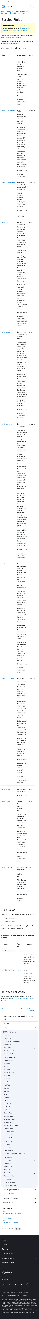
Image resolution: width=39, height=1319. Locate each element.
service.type (6, 802)
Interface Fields (8, 1107)
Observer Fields (8, 1116)
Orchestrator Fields (9, 1119)
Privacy (20, 1292)
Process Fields (8, 1135)
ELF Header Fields (9, 1072)
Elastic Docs (5, 11)
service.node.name (8, 424)
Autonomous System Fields (12, 1041)
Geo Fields (7, 1091)
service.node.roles (8, 679)
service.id (5, 222)
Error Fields (7, 1079)
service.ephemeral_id (8, 183)
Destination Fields (9, 1060)
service (19, 951)
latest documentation (20, 30)
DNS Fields (7, 1066)
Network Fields (8, 1113)
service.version (7, 867)
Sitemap (26, 1292)
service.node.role (7, 564)
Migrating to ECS (8, 1194)
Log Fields (7, 1110)
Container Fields (8, 1054)
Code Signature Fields (10, 1051)
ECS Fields (7, 1069)
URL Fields (7, 1169)
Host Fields (7, 1100)
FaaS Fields (7, 1085)
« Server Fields (5, 1008)
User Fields (7, 1173)
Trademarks (5, 1292)
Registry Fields (8, 1138)
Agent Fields (7, 1038)
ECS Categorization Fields (11, 1190)
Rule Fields (7, 1144)
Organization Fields (9, 1122)
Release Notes (8, 1202)
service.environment (8, 111)
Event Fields (7, 1082)
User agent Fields (9, 1176)
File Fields (7, 1088)
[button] (19, 1240)
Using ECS (6, 1028)
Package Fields (8, 1128)
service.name (6, 332)
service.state (6, 789)
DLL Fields (7, 1063)
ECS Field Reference (10, 1032)
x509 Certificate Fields (10, 1185)
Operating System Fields (11, 1125)
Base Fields (7, 1035)
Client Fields (7, 1044)
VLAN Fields (7, 1179)
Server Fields (7, 1147)
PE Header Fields (9, 1131)
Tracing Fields (8, 1166)
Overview (6, 1024)
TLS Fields (7, 1163)
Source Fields (8, 1157)
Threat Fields (7, 1160)
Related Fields (8, 1141)
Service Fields (8, 1150)
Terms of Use (13, 1292)
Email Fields (7, 1075)
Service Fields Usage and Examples (15, 1153)
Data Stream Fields (9, 1057)
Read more (34, 1)
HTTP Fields (7, 1103)
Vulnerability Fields (9, 1182)
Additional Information (10, 1198)
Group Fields (7, 1094)
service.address (7, 60)
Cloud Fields (7, 1047)
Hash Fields (7, 1097)
